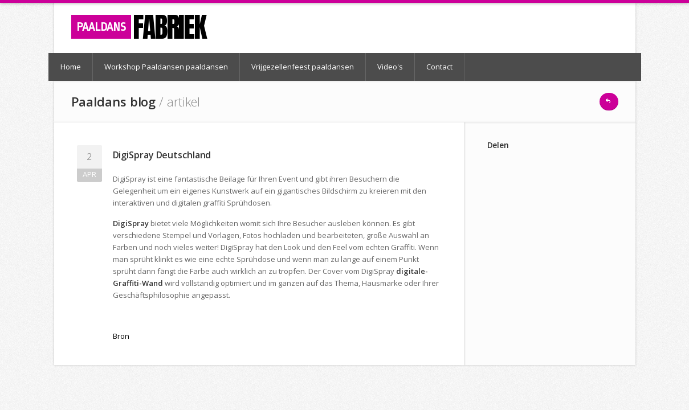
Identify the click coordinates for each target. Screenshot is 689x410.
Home (70, 67)
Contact (439, 67)
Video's (390, 67)
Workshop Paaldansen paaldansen (166, 67)
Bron (121, 336)
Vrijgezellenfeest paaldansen (302, 67)
